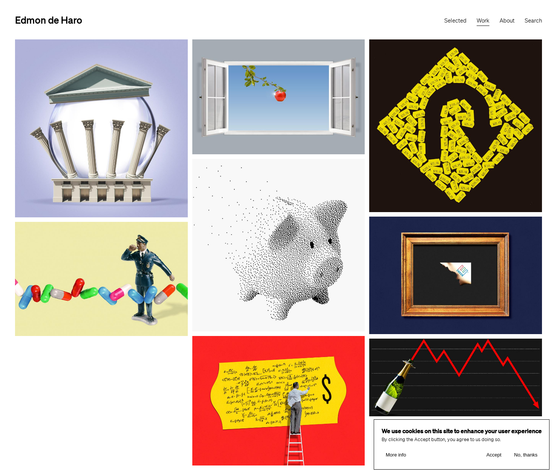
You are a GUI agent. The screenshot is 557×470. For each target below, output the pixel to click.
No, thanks (525, 456)
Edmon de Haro (48, 20)
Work (483, 20)
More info (396, 456)
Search (533, 20)
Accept (493, 456)
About (507, 20)
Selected (455, 20)
